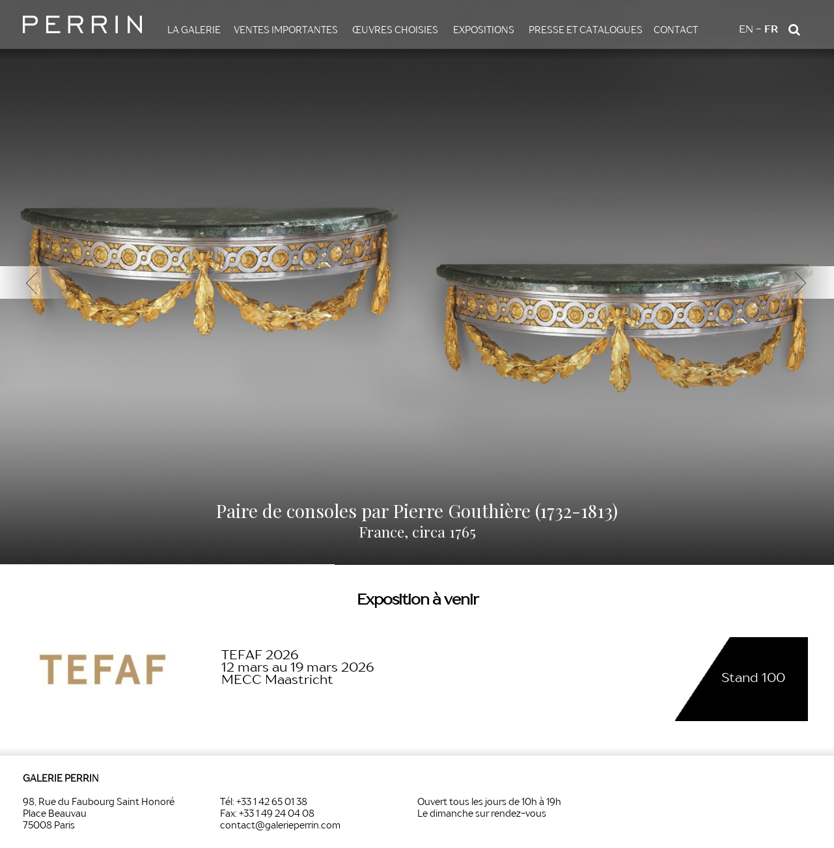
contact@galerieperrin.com (280, 825)
